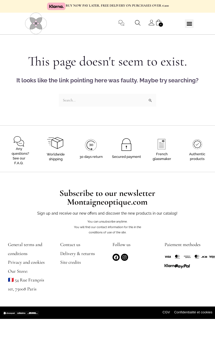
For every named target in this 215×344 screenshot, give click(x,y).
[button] (189, 23)
